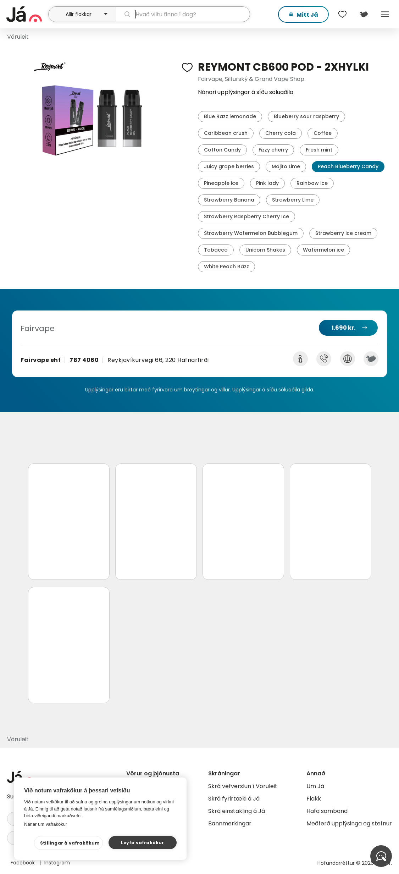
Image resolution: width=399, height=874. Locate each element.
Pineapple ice (221, 183)
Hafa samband (327, 811)
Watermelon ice (323, 249)
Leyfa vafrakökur (142, 843)
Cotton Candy (222, 149)
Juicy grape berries (229, 166)
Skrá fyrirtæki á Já (234, 799)
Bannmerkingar (229, 823)
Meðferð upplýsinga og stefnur (349, 823)
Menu (385, 14)
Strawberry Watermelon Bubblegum (251, 233)
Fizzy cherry (273, 149)
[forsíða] (26, 14)
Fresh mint (319, 149)
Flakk (313, 799)
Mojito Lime (286, 166)
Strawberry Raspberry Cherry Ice (246, 216)
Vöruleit (18, 37)
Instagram (57, 862)
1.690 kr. (343, 328)
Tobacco (216, 249)
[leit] (182, 14)
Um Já (315, 786)
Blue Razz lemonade (230, 116)
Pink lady (267, 183)
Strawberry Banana (229, 199)
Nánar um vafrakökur (45, 824)
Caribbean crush (226, 133)
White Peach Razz (226, 266)
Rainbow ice (312, 183)
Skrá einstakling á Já (236, 811)
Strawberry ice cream (343, 233)
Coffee (323, 133)
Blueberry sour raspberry (306, 116)
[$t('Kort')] (363, 14)
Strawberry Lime (293, 199)
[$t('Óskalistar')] (342, 14)
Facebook (23, 862)
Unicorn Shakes (265, 249)
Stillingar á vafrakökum (70, 843)
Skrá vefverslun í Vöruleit (242, 786)
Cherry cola (280, 133)
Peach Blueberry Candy (348, 166)
